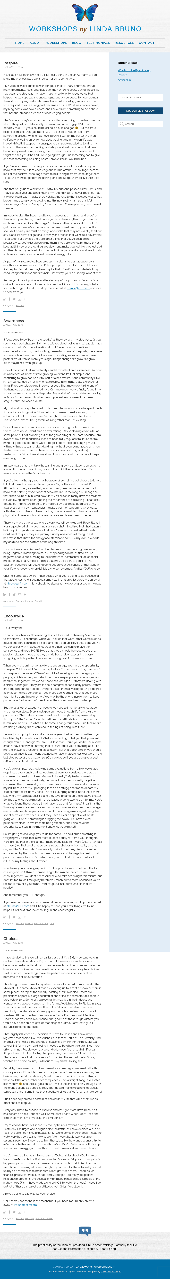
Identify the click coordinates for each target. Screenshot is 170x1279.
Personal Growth (33, 601)
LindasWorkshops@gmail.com (95, 1266)
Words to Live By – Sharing (134, 70)
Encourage (13, 616)
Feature (20, 306)
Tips (52, 923)
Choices (10, 938)
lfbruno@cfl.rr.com (78, 288)
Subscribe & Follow (140, 110)
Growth (29, 923)
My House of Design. (111, 1271)
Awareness (13, 320)
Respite (10, 63)
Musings (29, 1219)
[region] (85, 1247)
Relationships (41, 923)
